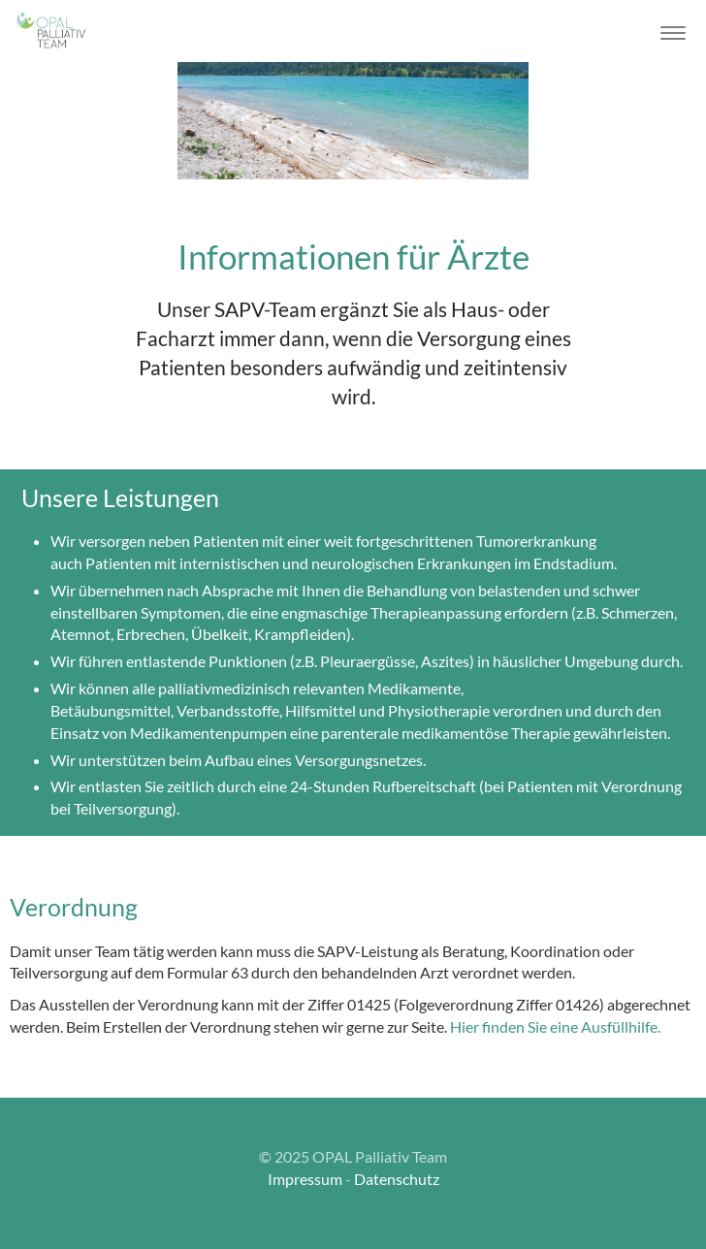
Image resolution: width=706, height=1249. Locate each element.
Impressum (305, 1178)
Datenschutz (396, 1178)
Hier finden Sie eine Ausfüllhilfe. (555, 1026)
